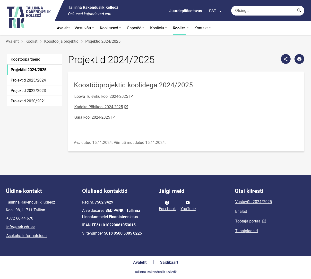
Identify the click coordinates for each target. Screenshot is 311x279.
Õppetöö (136, 28)
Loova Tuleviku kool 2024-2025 (104, 96)
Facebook (167, 205)
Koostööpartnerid (25, 59)
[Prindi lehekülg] (299, 59)
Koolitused (111, 28)
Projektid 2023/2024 (28, 80)
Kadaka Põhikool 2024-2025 (101, 106)
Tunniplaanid (246, 231)
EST (215, 11)
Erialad (241, 211)
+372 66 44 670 (19, 218)
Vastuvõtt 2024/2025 (253, 201)
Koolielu (159, 28)
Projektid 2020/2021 (28, 101)
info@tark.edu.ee (20, 227)
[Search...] (299, 11)
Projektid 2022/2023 (28, 90)
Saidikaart (169, 262)
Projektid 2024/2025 (28, 69)
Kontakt (203, 28)
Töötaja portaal (248, 221)
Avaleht (63, 28)
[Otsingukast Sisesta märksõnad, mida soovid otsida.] (267, 11)
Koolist (181, 28)
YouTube (188, 205)
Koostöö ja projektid (61, 41)
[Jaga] (286, 59)
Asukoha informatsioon (26, 235)
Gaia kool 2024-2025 (95, 117)
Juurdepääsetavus (185, 10)
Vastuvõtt (85, 28)
